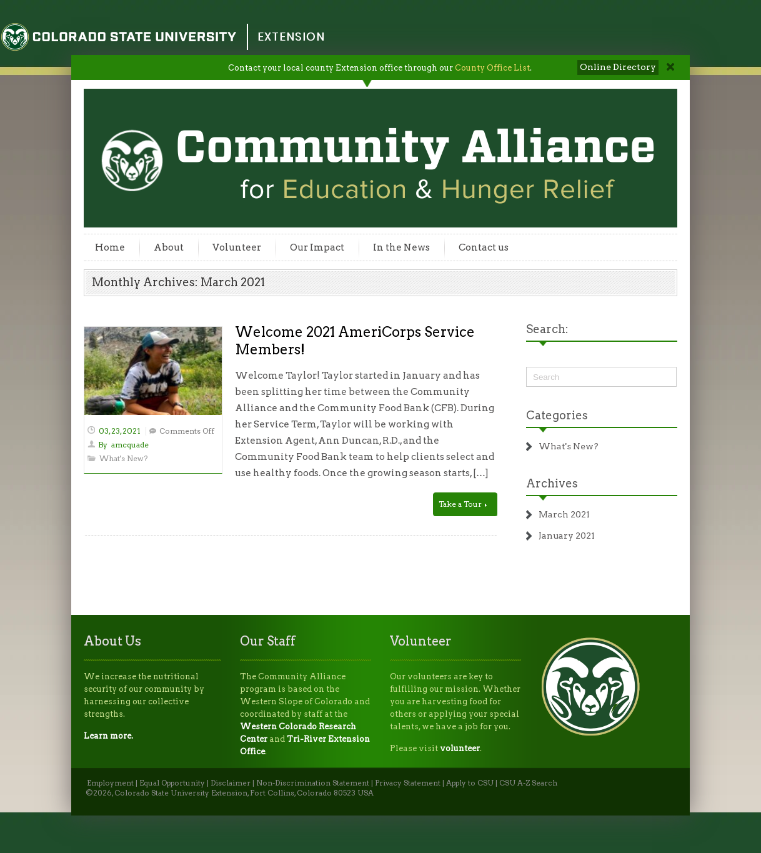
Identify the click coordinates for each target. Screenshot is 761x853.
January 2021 (567, 536)
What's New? (123, 458)
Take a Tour (463, 504)
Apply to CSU (470, 783)
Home (110, 247)
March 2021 (564, 514)
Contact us (484, 247)
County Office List (492, 67)
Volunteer (236, 247)
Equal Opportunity (172, 783)
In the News (401, 247)
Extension (291, 36)
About (169, 247)
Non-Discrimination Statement (312, 783)
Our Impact (317, 247)
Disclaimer (231, 783)
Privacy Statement (407, 783)
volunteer (460, 748)
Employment (110, 783)
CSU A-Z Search (528, 783)
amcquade (130, 444)
